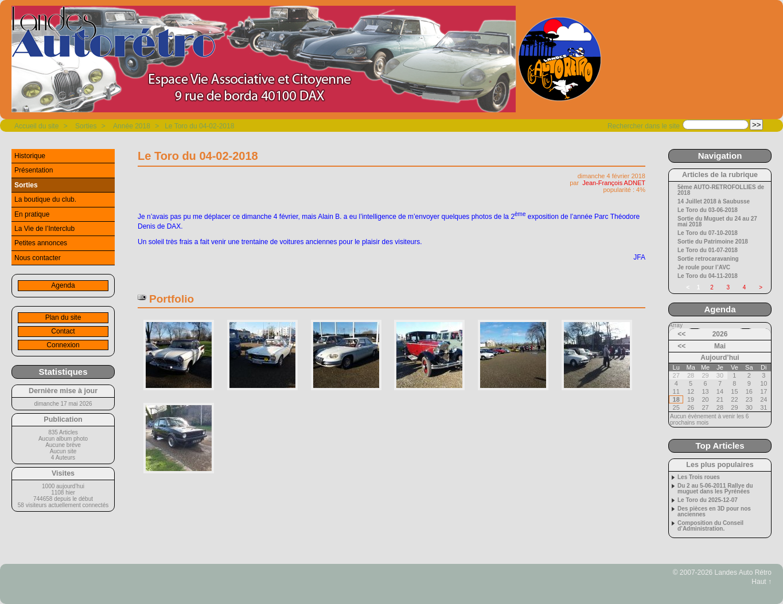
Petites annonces (40, 243)
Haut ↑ (761, 582)
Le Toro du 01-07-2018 (707, 250)
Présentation (33, 170)
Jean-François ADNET (613, 182)
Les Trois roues (698, 477)
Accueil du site (36, 126)
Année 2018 (131, 126)
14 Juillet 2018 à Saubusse (713, 202)
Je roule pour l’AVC (703, 267)
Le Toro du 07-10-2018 (707, 233)
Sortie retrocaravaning (708, 259)
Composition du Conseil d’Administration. (710, 526)
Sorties (85, 126)
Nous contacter (37, 258)
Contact (63, 331)
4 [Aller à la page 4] (744, 287)
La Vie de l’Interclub (44, 229)
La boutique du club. (45, 199)
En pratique (31, 214)
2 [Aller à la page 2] (712, 287)
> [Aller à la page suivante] (760, 287)
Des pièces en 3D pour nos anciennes (714, 511)
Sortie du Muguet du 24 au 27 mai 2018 (717, 222)
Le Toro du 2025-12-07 (707, 500)
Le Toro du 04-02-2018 (199, 126)
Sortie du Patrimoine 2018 (712, 242)
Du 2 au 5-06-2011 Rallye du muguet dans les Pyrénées (715, 489)
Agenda (63, 285)
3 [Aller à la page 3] (728, 287)
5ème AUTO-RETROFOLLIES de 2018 (720, 190)
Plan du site (63, 317)
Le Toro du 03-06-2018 (707, 210)
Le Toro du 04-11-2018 (707, 276)
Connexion (62, 345)
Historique (29, 156)
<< (681, 334)
